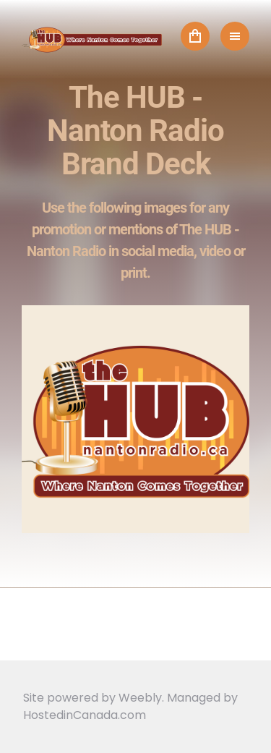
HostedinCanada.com (84, 715)
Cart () (195, 36)
